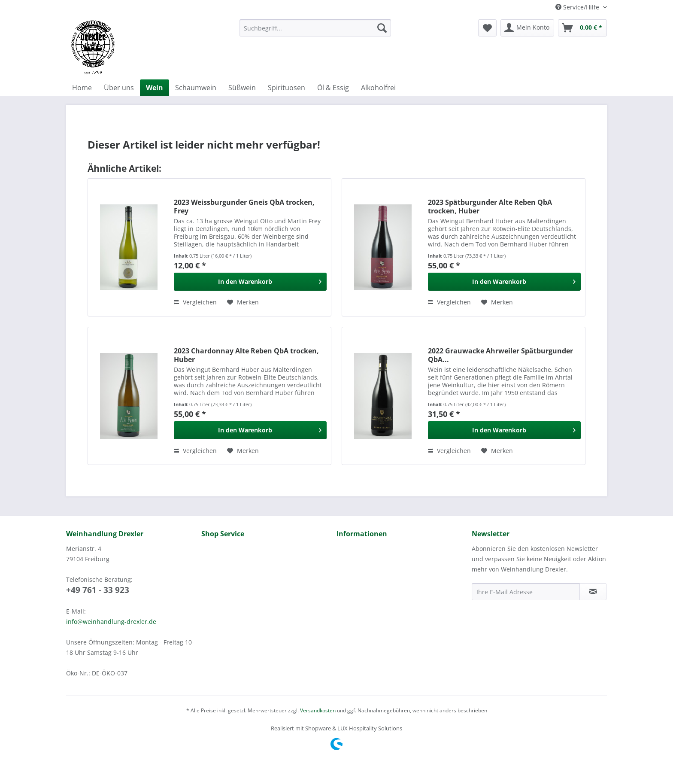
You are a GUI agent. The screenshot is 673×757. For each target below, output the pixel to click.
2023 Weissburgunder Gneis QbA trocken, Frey (244, 206)
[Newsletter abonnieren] (592, 591)
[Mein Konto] (527, 27)
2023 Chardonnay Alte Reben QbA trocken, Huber (246, 355)
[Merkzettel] (487, 27)
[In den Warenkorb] (250, 282)
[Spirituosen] (286, 87)
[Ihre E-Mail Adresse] (526, 591)
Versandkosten (318, 710)
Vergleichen (195, 302)
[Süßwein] (242, 87)
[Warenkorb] (582, 27)
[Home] (82, 87)
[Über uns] (119, 87)
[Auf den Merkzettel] (243, 302)
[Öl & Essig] (333, 87)
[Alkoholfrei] (378, 87)
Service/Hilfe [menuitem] (578, 7)
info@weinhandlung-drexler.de (111, 621)
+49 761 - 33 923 (97, 590)
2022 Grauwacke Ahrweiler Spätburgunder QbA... (500, 355)
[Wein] (154, 87)
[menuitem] (315, 32)
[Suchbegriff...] (315, 27)
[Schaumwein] (195, 87)
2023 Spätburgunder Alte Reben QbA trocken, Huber (490, 206)
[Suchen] (382, 27)
